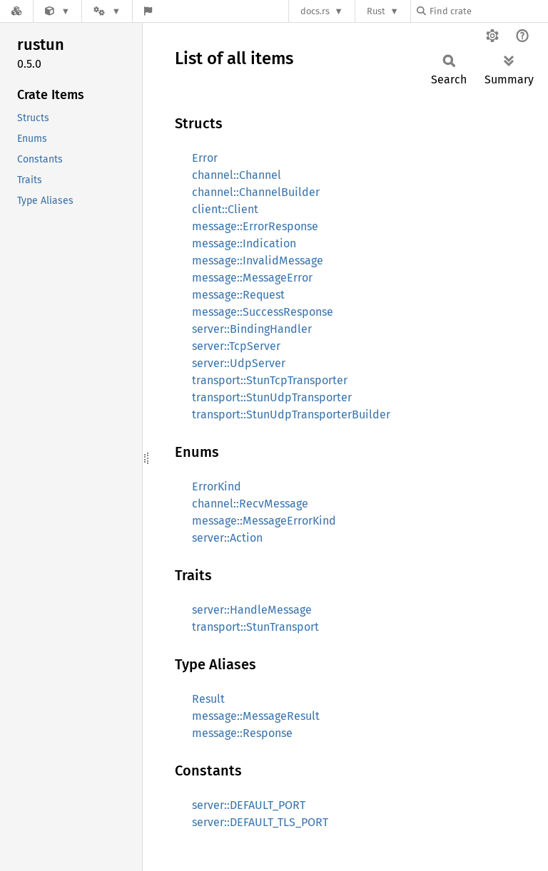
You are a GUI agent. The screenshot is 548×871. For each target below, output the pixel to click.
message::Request (238, 295)
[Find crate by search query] (488, 11)
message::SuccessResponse (262, 312)
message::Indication (244, 243)
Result (208, 699)
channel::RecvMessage (250, 503)
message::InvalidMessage (257, 260)
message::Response (242, 733)
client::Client (225, 209)
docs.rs (315, 11)
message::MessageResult (256, 716)
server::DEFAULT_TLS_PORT (260, 822)
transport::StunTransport (255, 627)
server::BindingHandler (252, 329)
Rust (376, 11)
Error (205, 158)
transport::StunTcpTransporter (269, 380)
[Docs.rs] (16, 11)
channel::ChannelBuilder (256, 192)
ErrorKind (216, 486)
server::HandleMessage (252, 610)
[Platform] (107, 11)
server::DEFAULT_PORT (248, 805)
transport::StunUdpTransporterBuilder (291, 414)
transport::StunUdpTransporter (272, 397)
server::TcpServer (236, 346)
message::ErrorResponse (255, 226)
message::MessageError (252, 277)
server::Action (227, 538)
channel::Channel (236, 175)
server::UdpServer (238, 363)
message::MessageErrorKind (264, 520)
